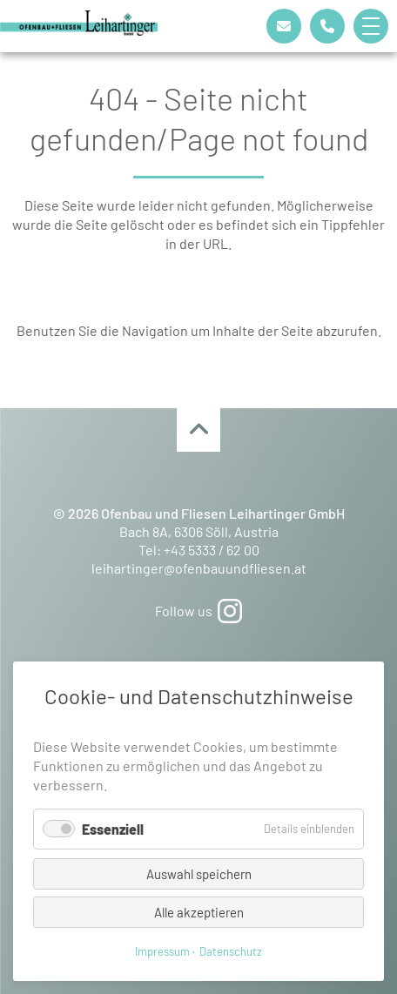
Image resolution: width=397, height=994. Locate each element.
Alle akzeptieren (199, 912)
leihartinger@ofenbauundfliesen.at (198, 568)
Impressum (162, 951)
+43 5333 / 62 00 (211, 549)
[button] (375, 26)
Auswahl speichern (199, 874)
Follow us (198, 610)
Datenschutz (230, 951)
